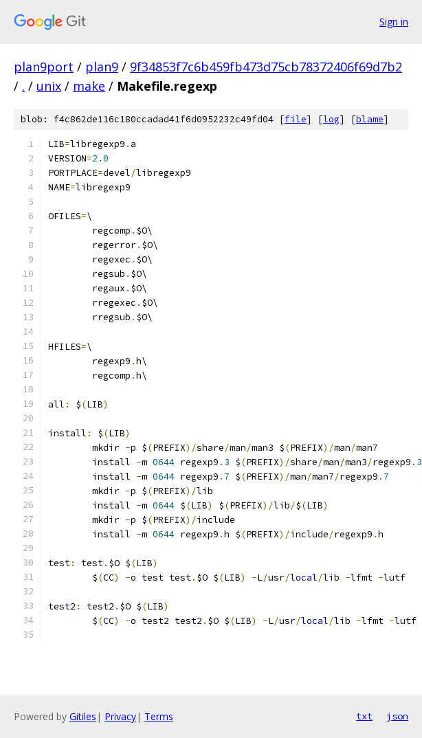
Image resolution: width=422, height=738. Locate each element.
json (397, 716)
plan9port (44, 66)
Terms (158, 716)
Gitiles (82, 716)
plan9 (101, 66)
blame (370, 119)
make (89, 86)
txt (364, 716)
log (331, 119)
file (296, 119)
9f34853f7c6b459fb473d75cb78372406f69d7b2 (266, 66)
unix (48, 86)
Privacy (120, 716)
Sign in (393, 21)
